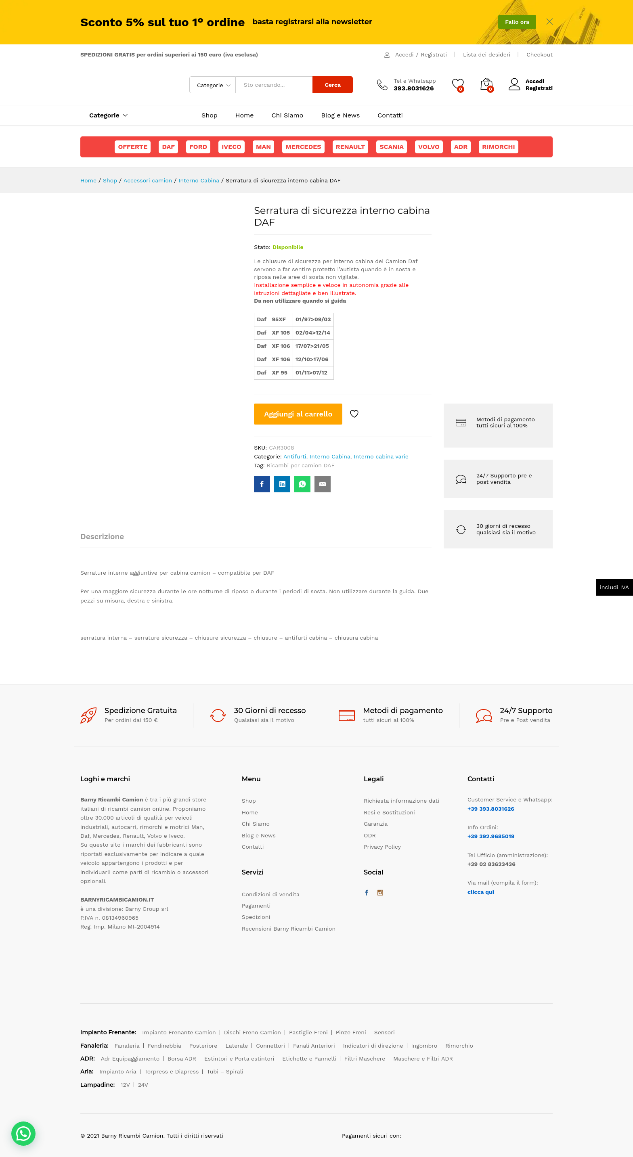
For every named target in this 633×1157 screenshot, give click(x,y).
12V (125, 1085)
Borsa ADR (182, 1058)
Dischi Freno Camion (252, 1032)
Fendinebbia (164, 1045)
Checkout (539, 54)
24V (143, 1085)
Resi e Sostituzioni (389, 812)
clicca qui (480, 892)
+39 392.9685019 (490, 836)
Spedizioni (256, 917)
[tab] (106, 540)
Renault (350, 147)
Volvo (429, 147)
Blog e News (340, 115)
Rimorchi (498, 147)
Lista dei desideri (486, 54)
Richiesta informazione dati (401, 800)
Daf (168, 147)
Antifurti (294, 456)
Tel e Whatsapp (415, 80)
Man (263, 147)
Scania (391, 147)
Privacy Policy (382, 846)
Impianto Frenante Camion (179, 1032)
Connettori (270, 1045)
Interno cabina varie (381, 456)
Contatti (389, 115)
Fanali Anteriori (314, 1045)
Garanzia (376, 823)
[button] (23, 1133)
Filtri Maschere (365, 1058)
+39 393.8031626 (490, 809)
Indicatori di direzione (373, 1045)
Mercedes (303, 147)
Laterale (236, 1045)
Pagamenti (256, 905)
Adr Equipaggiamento (130, 1058)
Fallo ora (517, 22)
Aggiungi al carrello (298, 414)
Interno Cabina (330, 456)
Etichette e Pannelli (309, 1058)
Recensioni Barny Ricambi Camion (288, 928)
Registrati (434, 54)
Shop (209, 115)
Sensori (384, 1032)
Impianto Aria (117, 1071)
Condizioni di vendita (271, 894)
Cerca (333, 85)
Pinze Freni (351, 1032)
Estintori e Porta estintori (239, 1058)
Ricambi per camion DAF (301, 465)
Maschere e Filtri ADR (423, 1058)
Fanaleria (127, 1045)
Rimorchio (459, 1045)
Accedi (404, 54)
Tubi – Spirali (225, 1071)
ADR (460, 147)
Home (244, 115)
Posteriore (203, 1045)
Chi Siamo (288, 115)
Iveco (231, 147)
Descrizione (102, 536)
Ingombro (424, 1045)
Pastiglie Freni (308, 1032)
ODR (370, 835)
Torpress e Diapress (172, 1071)
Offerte (132, 147)
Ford (198, 147)
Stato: (262, 247)
